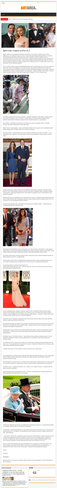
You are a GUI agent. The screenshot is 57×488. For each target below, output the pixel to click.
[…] (16, 485)
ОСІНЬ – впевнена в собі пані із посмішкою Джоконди (21, 19)
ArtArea (31, 468)
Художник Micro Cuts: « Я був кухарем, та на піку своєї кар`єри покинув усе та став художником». (13, 472)
